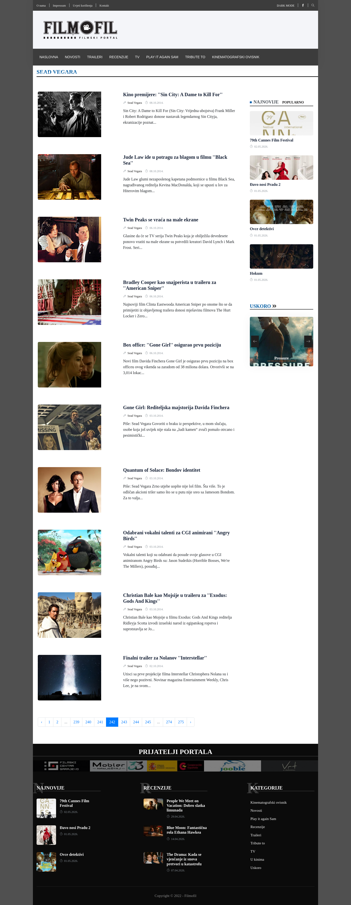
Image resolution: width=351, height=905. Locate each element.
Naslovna (48, 57)
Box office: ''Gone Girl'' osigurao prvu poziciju (172, 345)
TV (137, 57)
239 (76, 722)
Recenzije (118, 57)
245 (148, 722)
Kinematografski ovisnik (235, 57)
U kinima (257, 859)
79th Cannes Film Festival (271, 140)
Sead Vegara (135, 102)
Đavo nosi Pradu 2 (265, 184)
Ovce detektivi (262, 229)
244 (136, 722)
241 (100, 722)
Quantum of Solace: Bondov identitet (161, 470)
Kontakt (104, 5)
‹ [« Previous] (41, 722)
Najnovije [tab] (266, 102)
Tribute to (195, 57)
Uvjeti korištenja (82, 5)
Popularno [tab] (293, 102)
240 (88, 722)
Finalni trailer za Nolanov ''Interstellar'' (165, 657)
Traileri (94, 57)
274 (169, 722)
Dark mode (285, 5)
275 (181, 722)
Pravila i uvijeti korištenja (65, 73)
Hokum (256, 273)
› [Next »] (190, 722)
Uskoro (260, 306)
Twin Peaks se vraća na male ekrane (160, 219)
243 (124, 722)
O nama (41, 5)
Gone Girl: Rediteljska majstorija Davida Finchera (176, 407)
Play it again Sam (162, 57)
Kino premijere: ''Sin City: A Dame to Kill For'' (173, 94)
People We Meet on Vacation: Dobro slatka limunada (186, 805)
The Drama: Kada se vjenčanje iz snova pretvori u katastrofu (184, 859)
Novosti (72, 57)
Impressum (59, 5)
